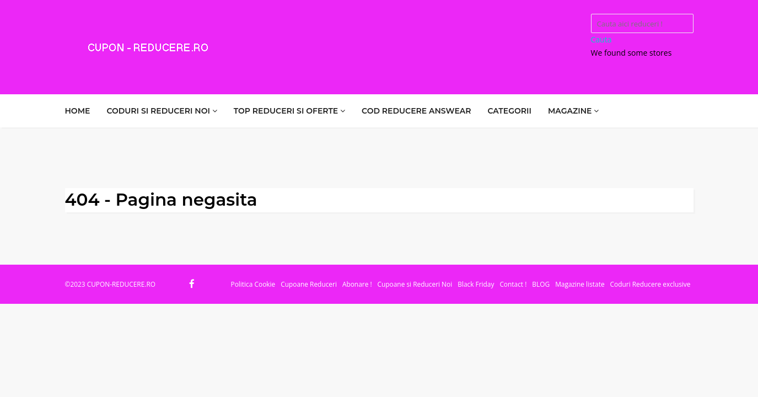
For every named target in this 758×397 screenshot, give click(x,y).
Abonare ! (357, 284)
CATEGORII (509, 111)
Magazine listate (579, 284)
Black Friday (476, 284)
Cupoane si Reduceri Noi (415, 284)
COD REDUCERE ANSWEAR (416, 111)
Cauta (601, 39)
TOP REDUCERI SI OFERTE (289, 111)
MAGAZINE (573, 111)
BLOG (541, 284)
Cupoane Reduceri (309, 284)
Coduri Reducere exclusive (650, 284)
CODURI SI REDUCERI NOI (161, 111)
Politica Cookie (253, 284)
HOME (77, 111)
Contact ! (512, 284)
